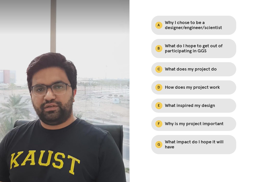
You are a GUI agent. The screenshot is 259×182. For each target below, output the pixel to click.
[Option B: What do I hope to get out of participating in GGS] (193, 48)
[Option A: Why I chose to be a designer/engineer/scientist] (193, 25)
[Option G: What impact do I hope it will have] (193, 144)
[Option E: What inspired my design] (193, 106)
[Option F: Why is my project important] (193, 124)
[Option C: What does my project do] (193, 69)
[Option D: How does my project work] (193, 87)
